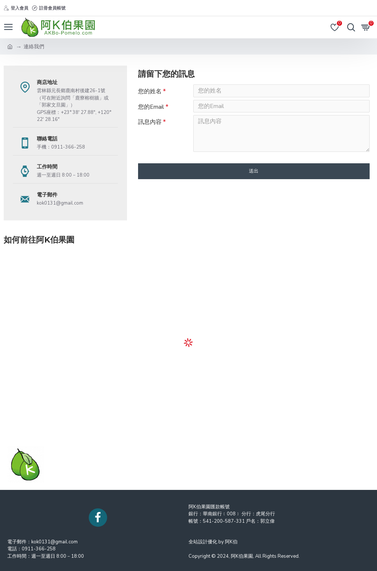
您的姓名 (150, 91)
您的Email (151, 108)
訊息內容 (150, 125)
